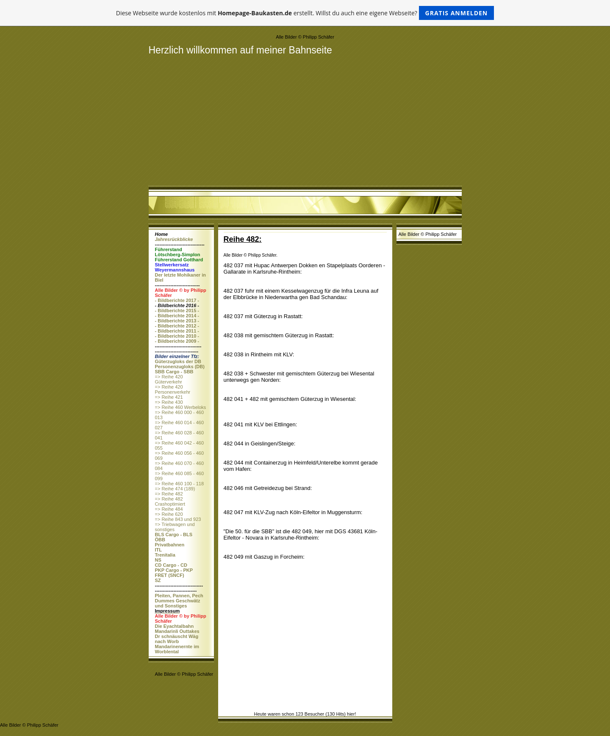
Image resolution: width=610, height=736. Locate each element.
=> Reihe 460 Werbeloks (180, 407)
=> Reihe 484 (169, 509)
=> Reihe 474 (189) (175, 488)
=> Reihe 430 (169, 402)
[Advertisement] (305, 119)
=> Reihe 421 (169, 397)
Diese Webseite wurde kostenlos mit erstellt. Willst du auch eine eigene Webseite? (305, 13)
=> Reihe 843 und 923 (178, 519)
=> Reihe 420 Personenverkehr (173, 389)
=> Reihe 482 (169, 493)
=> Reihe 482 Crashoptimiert (170, 501)
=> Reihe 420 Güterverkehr (169, 379)
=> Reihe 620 (169, 514)
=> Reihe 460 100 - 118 (179, 483)
